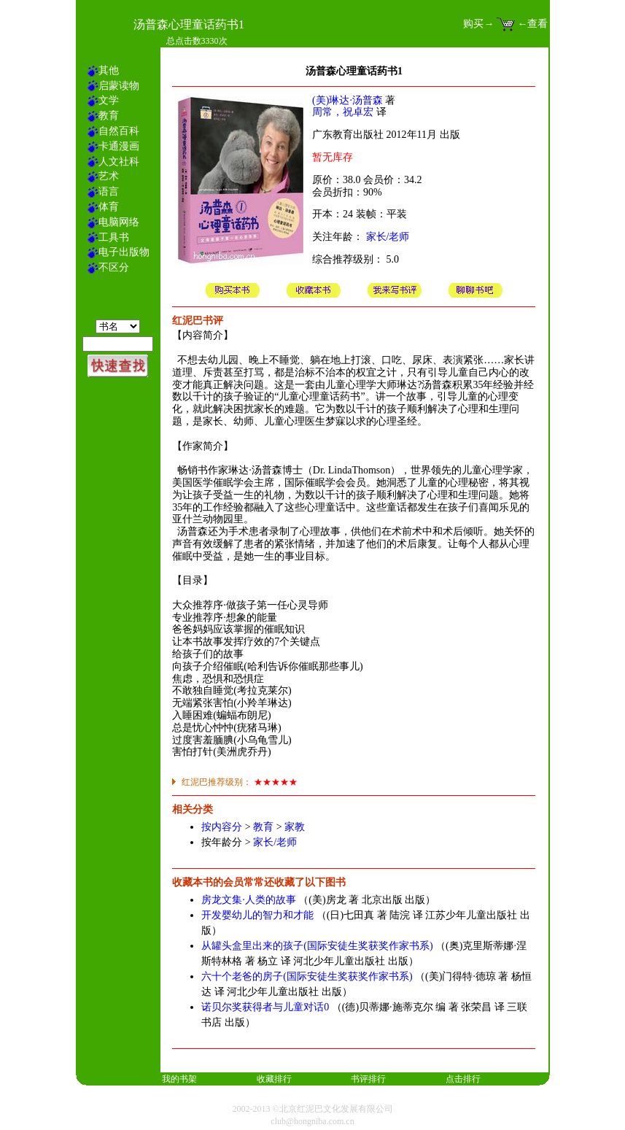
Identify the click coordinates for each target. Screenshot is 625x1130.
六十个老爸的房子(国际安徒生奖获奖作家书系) (306, 976)
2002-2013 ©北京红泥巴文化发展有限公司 (312, 1109)
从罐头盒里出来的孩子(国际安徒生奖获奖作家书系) (316, 945)
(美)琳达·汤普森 (347, 100)
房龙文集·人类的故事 (248, 899)
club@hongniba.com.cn (312, 1121)
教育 (263, 826)
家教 (294, 826)
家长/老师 (388, 236)
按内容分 (221, 826)
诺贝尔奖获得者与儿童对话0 (265, 1007)
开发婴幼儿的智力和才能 (257, 915)
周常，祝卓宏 (342, 112)
